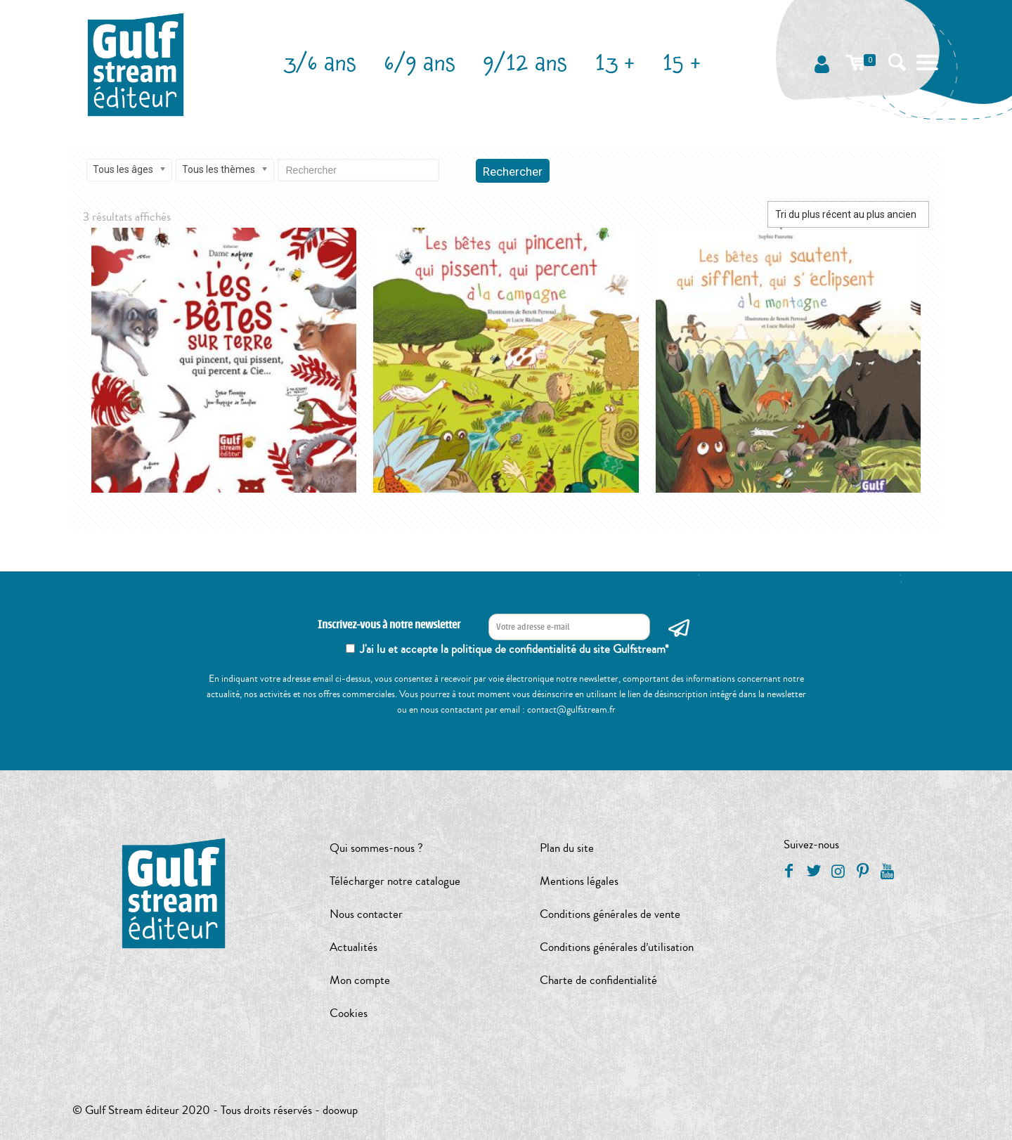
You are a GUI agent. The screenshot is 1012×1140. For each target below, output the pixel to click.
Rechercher (513, 171)
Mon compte (360, 980)
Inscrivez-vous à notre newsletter (389, 625)
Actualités (353, 947)
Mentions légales (579, 881)
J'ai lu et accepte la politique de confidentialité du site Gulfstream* (514, 649)
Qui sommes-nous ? (376, 848)
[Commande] (848, 214)
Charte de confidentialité (598, 980)
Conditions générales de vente (610, 914)
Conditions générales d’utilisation (617, 947)
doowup (340, 1110)
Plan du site (567, 848)
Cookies (349, 1013)
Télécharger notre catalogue (395, 881)
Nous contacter (366, 914)
